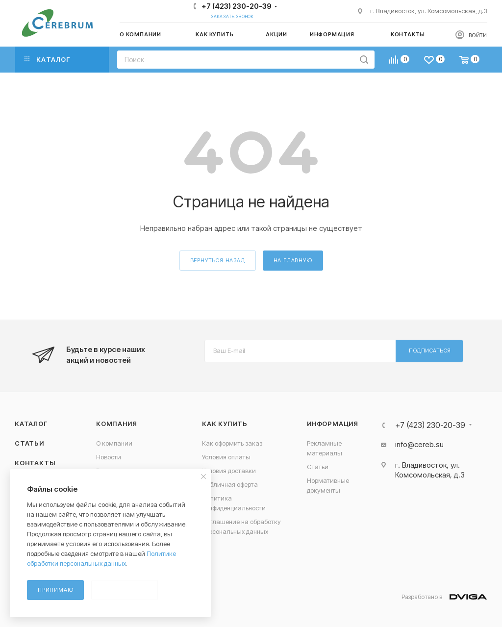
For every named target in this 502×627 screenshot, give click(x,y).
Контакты (35, 463)
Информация (332, 423)
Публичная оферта (230, 484)
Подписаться (430, 350)
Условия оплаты (226, 457)
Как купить (225, 423)
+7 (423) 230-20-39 (236, 6)
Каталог (31, 423)
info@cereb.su (419, 444)
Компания (116, 423)
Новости (108, 457)
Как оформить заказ (232, 443)
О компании (114, 443)
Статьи (29, 443)
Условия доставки (229, 471)
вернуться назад (217, 260)
